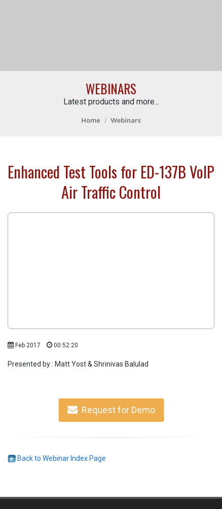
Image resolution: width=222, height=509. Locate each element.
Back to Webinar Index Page (57, 458)
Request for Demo (111, 410)
